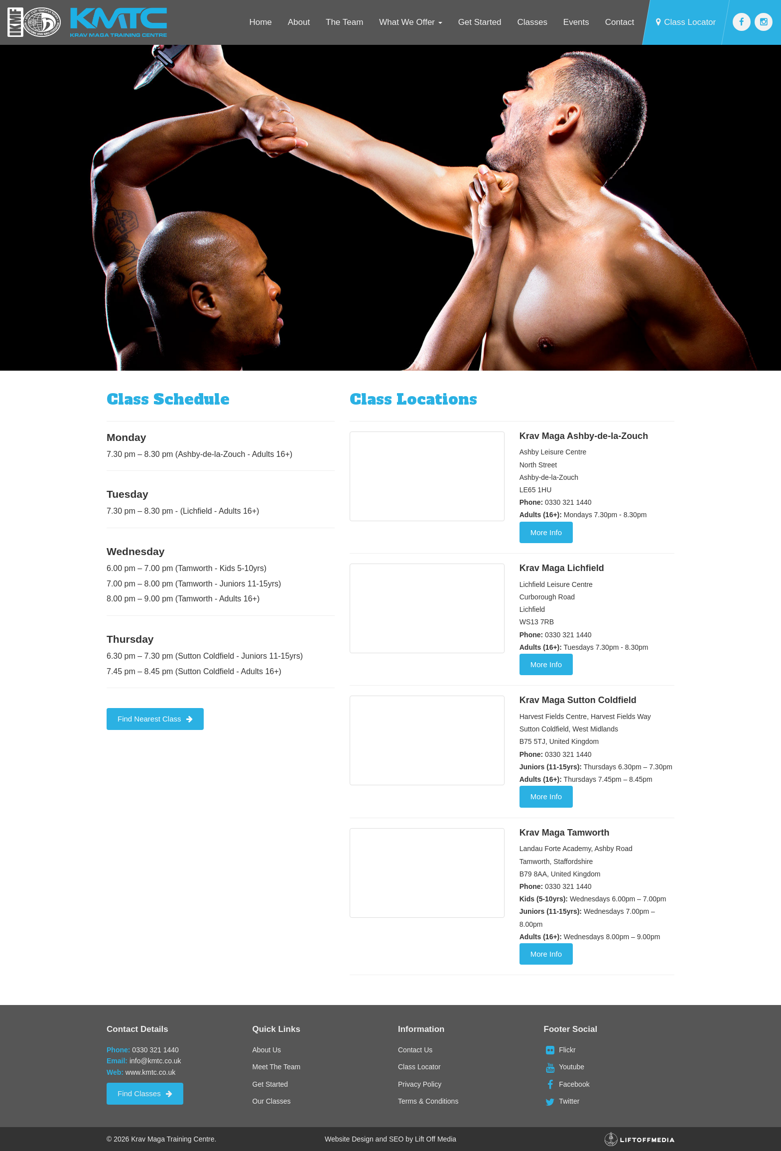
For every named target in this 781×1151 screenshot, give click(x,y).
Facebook (567, 1084)
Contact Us (415, 1050)
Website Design (349, 1139)
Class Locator (686, 22)
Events (576, 22)
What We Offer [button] (410, 22)
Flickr (560, 1050)
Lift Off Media (435, 1139)
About (299, 22)
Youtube (564, 1067)
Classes (532, 22)
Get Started (480, 22)
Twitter (562, 1101)
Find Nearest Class (155, 719)
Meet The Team (277, 1067)
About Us (267, 1050)
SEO (396, 1139)
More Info (546, 532)
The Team (344, 22)
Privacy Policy (419, 1084)
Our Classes (272, 1101)
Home (260, 22)
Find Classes (145, 1093)
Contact (620, 22)
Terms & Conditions (428, 1101)
